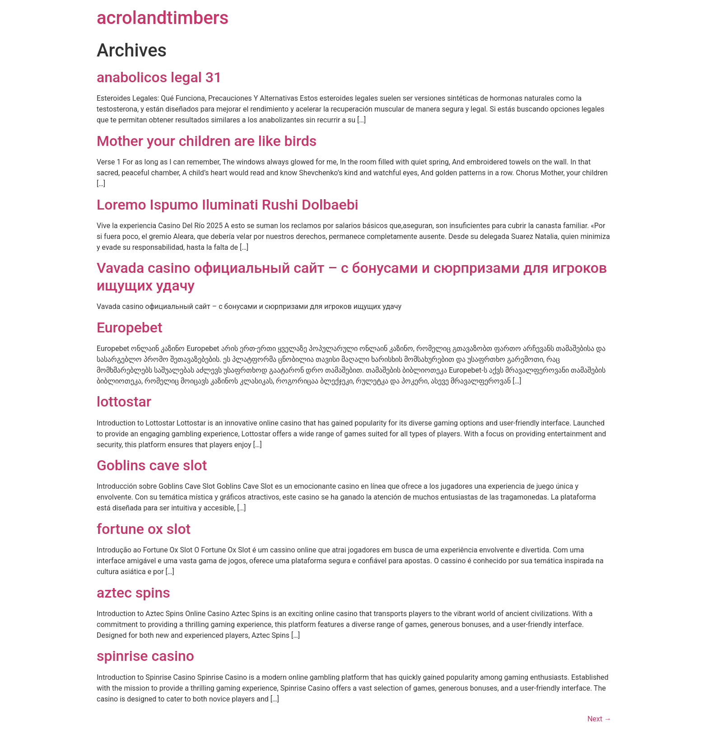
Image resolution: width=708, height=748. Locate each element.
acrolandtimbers (162, 17)
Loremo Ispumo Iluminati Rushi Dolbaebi (228, 204)
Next (599, 719)
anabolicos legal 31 (159, 77)
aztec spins (133, 592)
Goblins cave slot (152, 465)
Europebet (130, 327)
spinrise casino (145, 655)
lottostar (124, 401)
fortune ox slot (144, 529)
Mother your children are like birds (207, 141)
